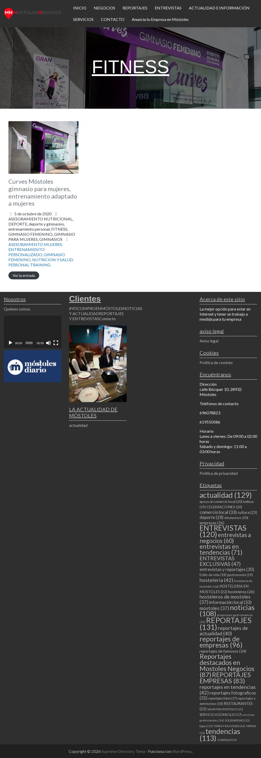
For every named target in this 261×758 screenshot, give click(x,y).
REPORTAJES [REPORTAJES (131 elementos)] (226, 623)
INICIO (79, 7)
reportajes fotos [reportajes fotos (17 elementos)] (222, 698)
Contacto (107, 318)
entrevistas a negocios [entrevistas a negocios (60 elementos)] (225, 537)
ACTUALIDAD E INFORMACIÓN (219, 7)
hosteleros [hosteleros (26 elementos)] (241, 591)
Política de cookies (216, 362)
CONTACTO (112, 19)
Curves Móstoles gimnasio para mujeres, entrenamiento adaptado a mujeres (42, 192)
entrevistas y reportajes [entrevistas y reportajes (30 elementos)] (227, 569)
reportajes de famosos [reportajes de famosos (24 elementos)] (223, 651)
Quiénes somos (17, 308)
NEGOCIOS (104, 7)
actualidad (78, 425)
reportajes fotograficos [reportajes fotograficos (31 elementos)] (228, 695)
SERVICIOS (83, 19)
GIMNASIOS (50, 239)
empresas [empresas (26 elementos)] (212, 522)
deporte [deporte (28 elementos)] (212, 517)
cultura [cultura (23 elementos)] (247, 512)
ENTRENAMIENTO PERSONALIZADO (26, 252)
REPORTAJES (135, 7)
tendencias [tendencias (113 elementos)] (220, 734)
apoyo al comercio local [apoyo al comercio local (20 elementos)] (221, 501)
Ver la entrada (24, 275)
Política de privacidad (219, 473)
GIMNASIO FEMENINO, (41, 237)
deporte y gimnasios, (41, 231)
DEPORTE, (41, 231)
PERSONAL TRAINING (29, 264)
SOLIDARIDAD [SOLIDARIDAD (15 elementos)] (237, 720)
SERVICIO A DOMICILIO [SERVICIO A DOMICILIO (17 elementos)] (221, 715)
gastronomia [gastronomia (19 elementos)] (240, 575)
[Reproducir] (10, 342)
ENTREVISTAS (168, 7)
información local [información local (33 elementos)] (230, 602)
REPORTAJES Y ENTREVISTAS (96, 316)
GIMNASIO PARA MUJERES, (41, 237)
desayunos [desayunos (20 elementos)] (236, 517)
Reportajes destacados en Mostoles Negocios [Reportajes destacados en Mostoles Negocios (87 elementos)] (227, 665)
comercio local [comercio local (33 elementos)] (218, 512)
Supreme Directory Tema (123, 751)
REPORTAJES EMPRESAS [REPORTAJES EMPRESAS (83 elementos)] (225, 678)
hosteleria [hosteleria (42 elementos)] (216, 580)
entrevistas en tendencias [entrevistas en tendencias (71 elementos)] (221, 549)
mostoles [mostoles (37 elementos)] (214, 608)
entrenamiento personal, (41, 234)
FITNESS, (41, 234)
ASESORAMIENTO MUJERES (35, 244)
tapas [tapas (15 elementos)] (206, 726)
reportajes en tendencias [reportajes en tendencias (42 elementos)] (228, 689)
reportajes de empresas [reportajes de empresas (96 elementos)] (221, 642)
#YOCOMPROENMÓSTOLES (96, 308)
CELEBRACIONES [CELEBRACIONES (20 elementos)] (224, 507)
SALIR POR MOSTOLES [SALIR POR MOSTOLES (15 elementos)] (225, 709)
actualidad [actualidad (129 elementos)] (226, 494)
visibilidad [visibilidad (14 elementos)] (227, 739)
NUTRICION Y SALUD (52, 259)
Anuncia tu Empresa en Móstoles (160, 19)
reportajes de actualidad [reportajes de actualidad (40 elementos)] (224, 630)
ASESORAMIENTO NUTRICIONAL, (41, 229)
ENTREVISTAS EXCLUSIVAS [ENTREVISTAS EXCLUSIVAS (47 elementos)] (220, 561)
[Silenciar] (48, 342)
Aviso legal (209, 340)
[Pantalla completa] (55, 342)
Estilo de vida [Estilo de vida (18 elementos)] (213, 575)
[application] (32, 332)
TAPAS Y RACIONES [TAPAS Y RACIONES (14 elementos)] (229, 726)
